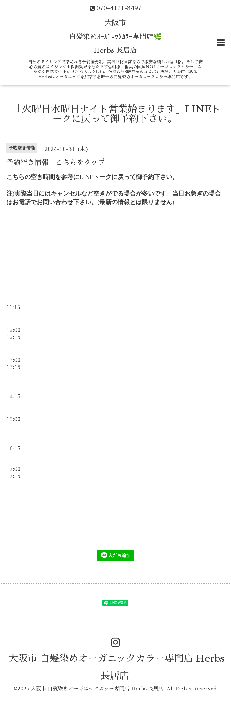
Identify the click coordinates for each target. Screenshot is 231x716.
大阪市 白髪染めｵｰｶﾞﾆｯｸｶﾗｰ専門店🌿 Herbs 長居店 (115, 36)
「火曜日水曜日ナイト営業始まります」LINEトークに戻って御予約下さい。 (116, 114)
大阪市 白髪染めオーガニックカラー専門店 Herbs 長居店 (97, 688)
